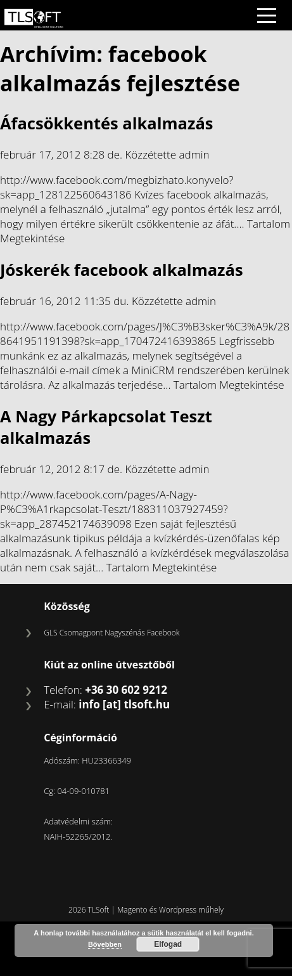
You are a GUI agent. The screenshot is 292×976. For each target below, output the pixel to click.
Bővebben (105, 944)
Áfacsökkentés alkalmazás (106, 123)
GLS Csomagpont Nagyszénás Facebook (111, 632)
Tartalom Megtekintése (229, 384)
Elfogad (168, 944)
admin (194, 154)
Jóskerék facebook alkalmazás (121, 269)
